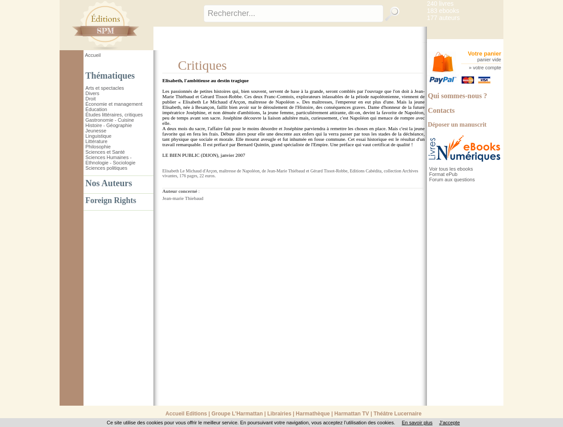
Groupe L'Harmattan (237, 414)
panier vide (489, 59)
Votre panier (484, 53)
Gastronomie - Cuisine (109, 120)
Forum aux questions (452, 179)
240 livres (440, 3)
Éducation (96, 109)
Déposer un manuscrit (457, 124)
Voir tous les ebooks (451, 169)
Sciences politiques (106, 168)
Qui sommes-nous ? (457, 96)
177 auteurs (443, 17)
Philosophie (98, 146)
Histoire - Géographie (108, 125)
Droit (90, 98)
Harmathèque (313, 414)
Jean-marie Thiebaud (182, 198)
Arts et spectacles (104, 88)
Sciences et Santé (105, 152)
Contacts (441, 110)
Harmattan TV (351, 414)
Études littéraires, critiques (114, 114)
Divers (92, 93)
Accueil (93, 55)
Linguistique (98, 136)
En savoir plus (417, 422)
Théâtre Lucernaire (398, 414)
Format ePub (443, 174)
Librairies (279, 414)
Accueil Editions (186, 414)
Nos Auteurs (108, 183)
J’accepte (449, 422)
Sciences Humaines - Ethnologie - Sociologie (110, 160)
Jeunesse (95, 130)
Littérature (96, 141)
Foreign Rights (110, 200)
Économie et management (113, 104)
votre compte (487, 67)
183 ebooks (443, 10)
